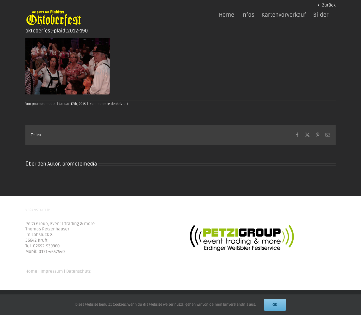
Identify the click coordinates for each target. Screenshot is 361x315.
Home (31, 271)
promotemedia (44, 104)
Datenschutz (78, 271)
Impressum (52, 271)
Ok (275, 304)
